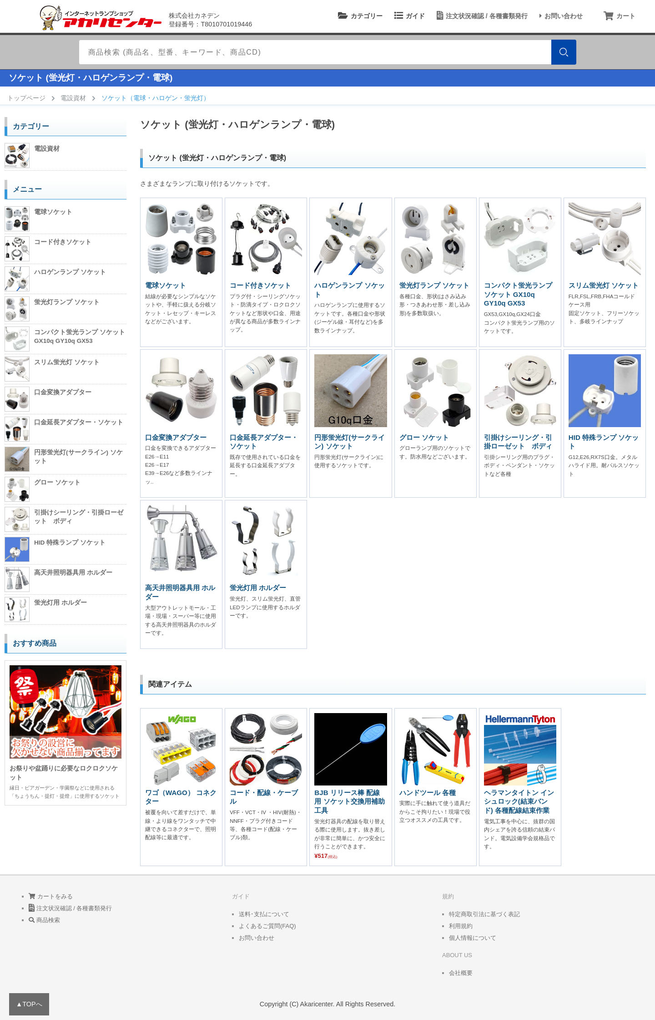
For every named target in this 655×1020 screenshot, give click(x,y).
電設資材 (73, 98)
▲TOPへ (29, 1004)
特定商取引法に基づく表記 (484, 914)
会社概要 (461, 972)
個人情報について (472, 937)
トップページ (26, 98)
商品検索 (44, 920)
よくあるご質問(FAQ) (267, 926)
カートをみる (51, 896)
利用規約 (461, 926)
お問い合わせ (560, 16)
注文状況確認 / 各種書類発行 (481, 16)
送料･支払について (264, 914)
